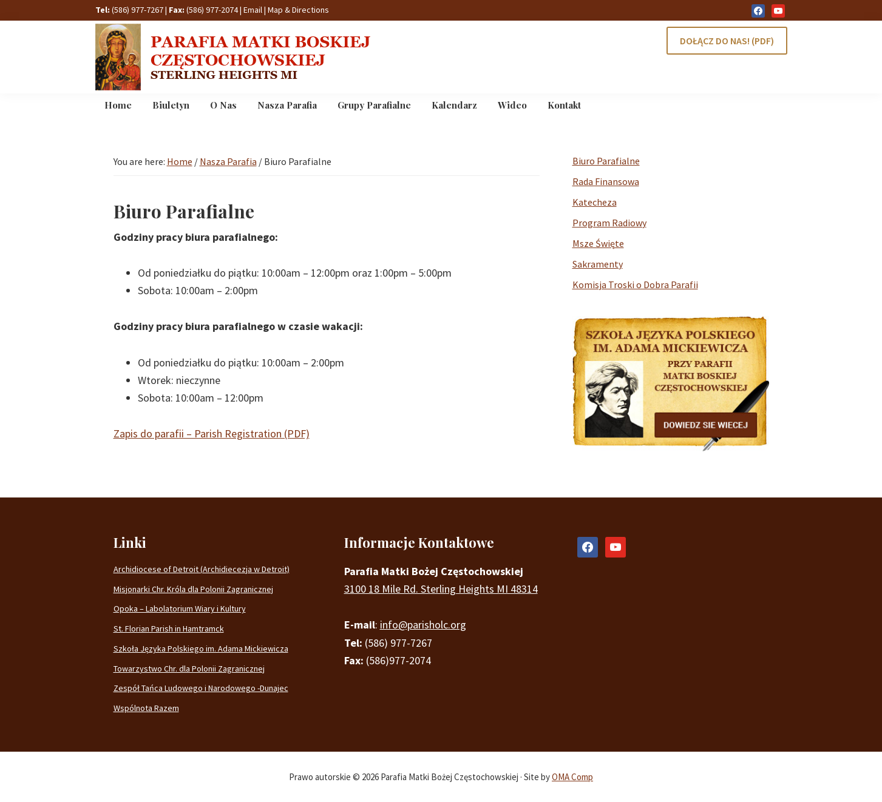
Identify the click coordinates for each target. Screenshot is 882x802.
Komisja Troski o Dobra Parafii (635, 284)
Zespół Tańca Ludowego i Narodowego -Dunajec (201, 687)
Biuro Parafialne (606, 161)
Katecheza (594, 202)
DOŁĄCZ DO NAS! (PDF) (727, 41)
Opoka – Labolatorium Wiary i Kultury (180, 608)
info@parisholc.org (423, 625)
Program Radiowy (609, 223)
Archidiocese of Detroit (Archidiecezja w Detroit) (202, 569)
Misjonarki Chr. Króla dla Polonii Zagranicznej (193, 589)
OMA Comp (572, 777)
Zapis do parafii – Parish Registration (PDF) (212, 433)
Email (252, 9)
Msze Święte (598, 243)
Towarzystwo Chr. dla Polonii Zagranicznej (189, 668)
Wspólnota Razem (146, 708)
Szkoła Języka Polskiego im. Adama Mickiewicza (201, 648)
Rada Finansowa (605, 181)
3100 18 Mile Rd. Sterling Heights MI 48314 (441, 589)
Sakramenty (597, 264)
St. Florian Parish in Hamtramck (169, 628)
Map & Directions (298, 9)
